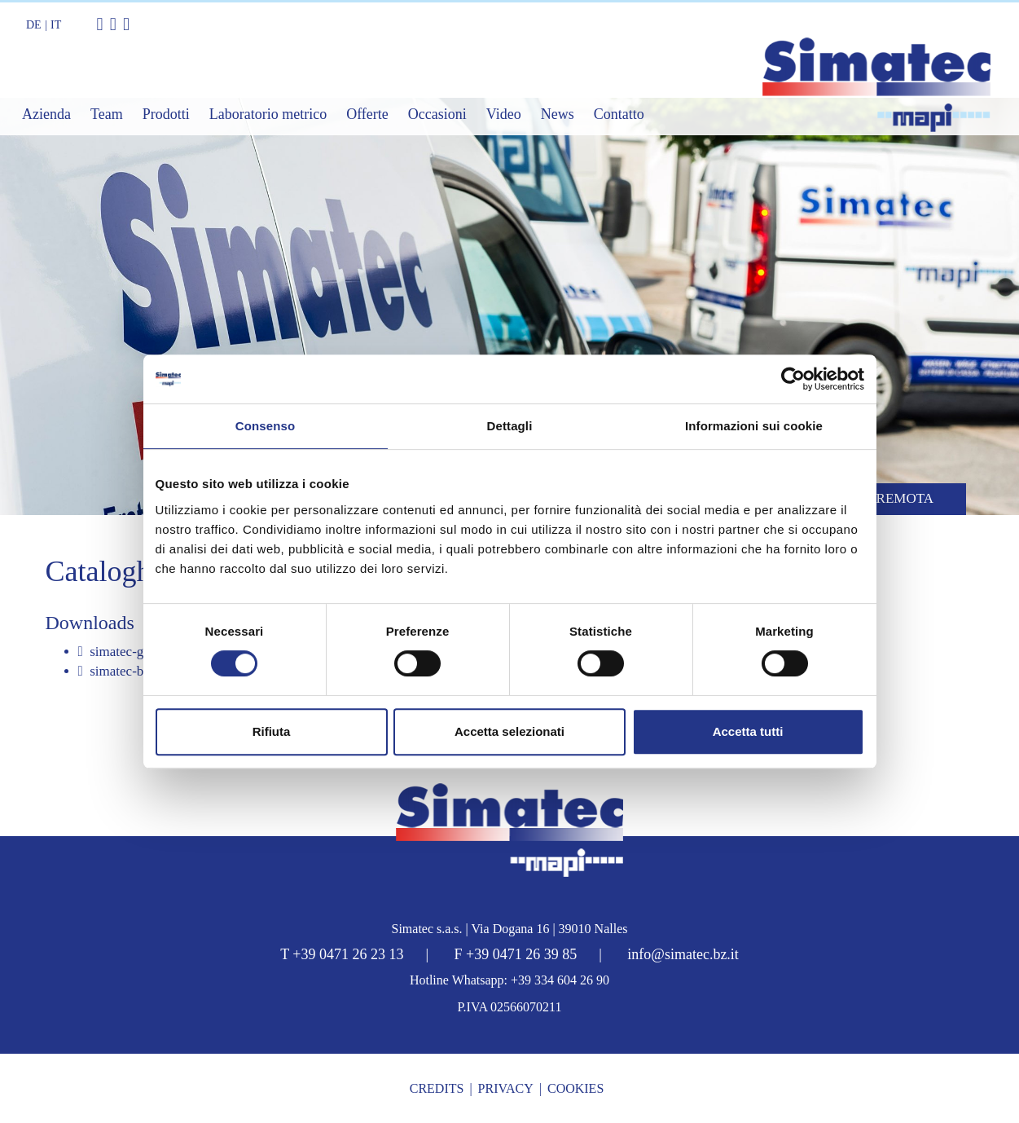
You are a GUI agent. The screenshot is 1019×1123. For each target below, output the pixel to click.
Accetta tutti (748, 731)
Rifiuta (272, 731)
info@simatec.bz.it (683, 954)
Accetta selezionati (509, 731)
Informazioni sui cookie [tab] (754, 426)
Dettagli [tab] (510, 426)
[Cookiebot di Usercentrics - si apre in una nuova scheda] (793, 379)
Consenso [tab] (265, 426)
